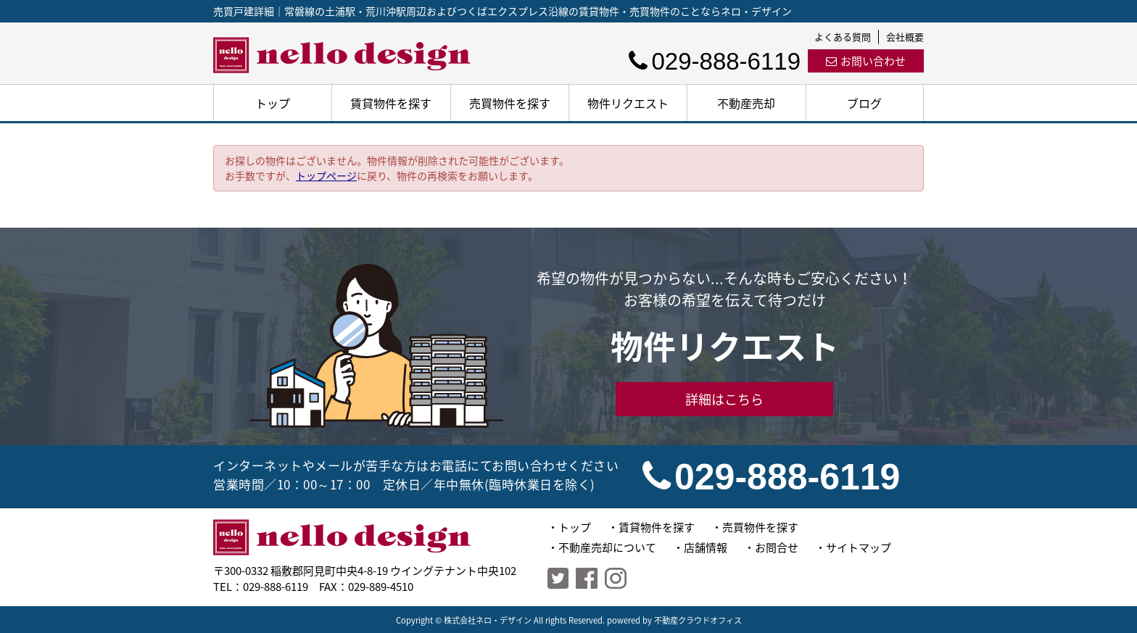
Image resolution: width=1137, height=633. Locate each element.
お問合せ (776, 547)
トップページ (326, 175)
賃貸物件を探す (390, 103)
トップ (272, 103)
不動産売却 (746, 103)
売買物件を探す (509, 103)
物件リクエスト (628, 103)
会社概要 (905, 37)
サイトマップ (858, 547)
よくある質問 (842, 37)
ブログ (864, 103)
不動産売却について (607, 547)
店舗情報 (705, 547)
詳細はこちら (724, 399)
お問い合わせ (866, 61)
